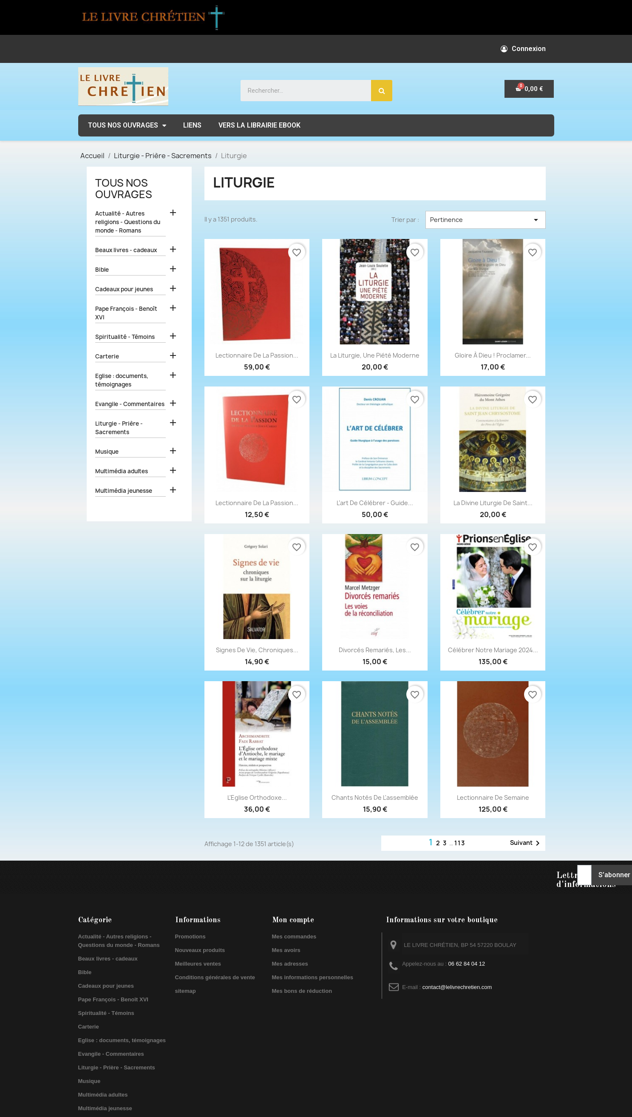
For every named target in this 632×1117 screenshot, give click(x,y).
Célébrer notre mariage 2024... (493, 650)
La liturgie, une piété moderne (374, 355)
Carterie (107, 356)
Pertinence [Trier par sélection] (485, 220)
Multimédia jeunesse (123, 491)
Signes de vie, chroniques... (257, 650)
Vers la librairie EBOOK (259, 125)
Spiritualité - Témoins (125, 337)
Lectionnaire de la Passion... (256, 355)
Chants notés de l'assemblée (375, 797)
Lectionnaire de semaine (493, 797)
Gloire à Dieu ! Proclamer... (493, 355)
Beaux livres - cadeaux (126, 250)
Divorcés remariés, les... (375, 650)
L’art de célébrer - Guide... (375, 503)
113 (459, 843)
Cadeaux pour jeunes (124, 289)
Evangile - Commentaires (129, 404)
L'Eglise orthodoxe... (257, 797)
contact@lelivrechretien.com (457, 987)
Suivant (526, 843)
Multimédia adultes (121, 471)
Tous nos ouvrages (127, 125)
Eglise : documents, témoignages (121, 380)
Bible (102, 269)
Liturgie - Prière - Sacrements (119, 428)
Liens (192, 125)
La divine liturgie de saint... (493, 503)
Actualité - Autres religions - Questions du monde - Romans (127, 222)
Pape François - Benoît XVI (126, 313)
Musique (107, 451)
